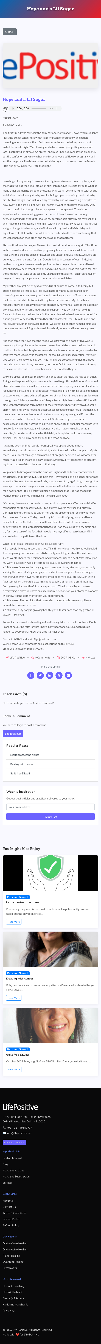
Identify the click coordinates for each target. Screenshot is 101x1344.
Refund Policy (11, 1225)
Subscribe (50, 816)
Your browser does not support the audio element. (35, 108)
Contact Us (9, 1206)
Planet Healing (11, 1255)
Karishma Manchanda (15, 1304)
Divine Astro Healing (15, 1249)
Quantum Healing (13, 1261)
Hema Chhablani (12, 1292)
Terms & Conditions (14, 1213)
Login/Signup (13, 733)
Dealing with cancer (22, 764)
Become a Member (14, 1142)
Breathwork (10, 1267)
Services (8, 1182)
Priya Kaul (9, 1310)
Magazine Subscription (16, 1176)
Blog (5, 1164)
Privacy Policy (11, 1219)
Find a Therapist (12, 1158)
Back (9, 31)
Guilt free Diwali (20, 773)
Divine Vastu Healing (15, 1243)
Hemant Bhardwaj (13, 1286)
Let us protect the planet (24, 754)
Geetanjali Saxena (13, 1298)
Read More (14, 921)
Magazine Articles (13, 1170)
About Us (8, 1200)
